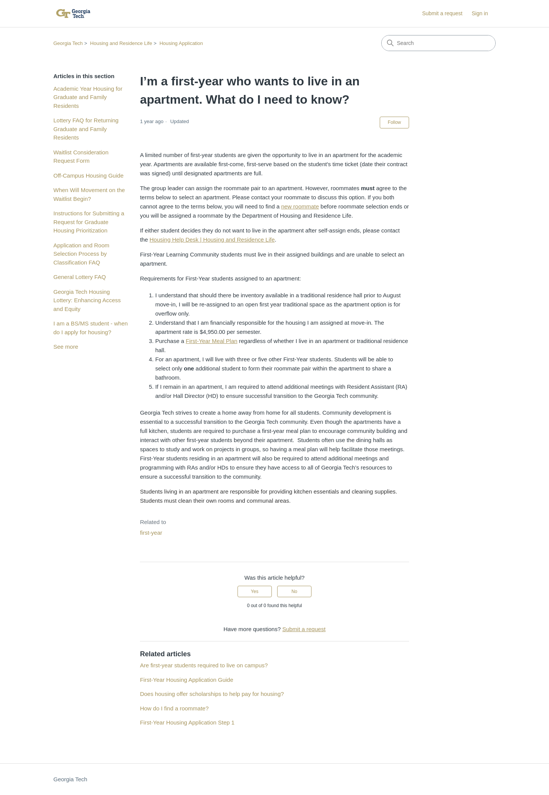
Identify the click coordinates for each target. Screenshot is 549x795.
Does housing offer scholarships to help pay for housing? (212, 694)
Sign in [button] (480, 13)
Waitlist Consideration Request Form (81, 156)
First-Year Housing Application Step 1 (187, 722)
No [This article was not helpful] (294, 591)
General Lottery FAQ (79, 277)
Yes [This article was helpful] (254, 591)
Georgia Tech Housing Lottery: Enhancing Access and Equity (87, 300)
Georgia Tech (68, 43)
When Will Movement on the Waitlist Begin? (89, 194)
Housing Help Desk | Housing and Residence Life (211, 239)
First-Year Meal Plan (211, 341)
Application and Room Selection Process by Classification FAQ (81, 254)
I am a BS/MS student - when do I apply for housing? (90, 327)
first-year (151, 532)
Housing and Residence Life (121, 43)
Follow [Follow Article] (394, 122)
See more (65, 346)
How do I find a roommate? (174, 708)
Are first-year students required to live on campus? (204, 665)
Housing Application (181, 43)
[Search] (438, 43)
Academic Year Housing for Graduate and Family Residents (87, 97)
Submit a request (442, 13)
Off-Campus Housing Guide (88, 175)
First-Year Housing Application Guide (186, 679)
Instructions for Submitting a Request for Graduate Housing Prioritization (88, 222)
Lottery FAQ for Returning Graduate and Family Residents (86, 129)
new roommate (300, 206)
